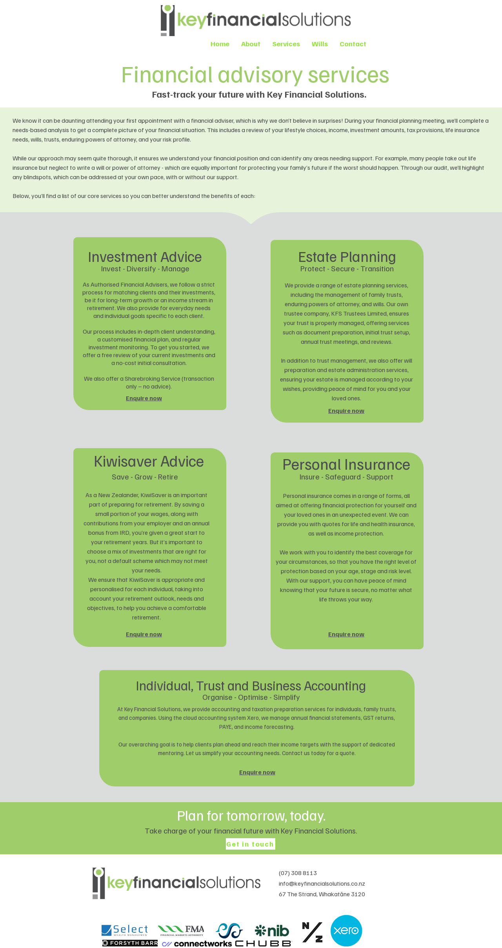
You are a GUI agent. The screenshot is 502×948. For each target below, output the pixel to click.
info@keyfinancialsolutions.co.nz (322, 883)
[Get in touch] (251, 844)
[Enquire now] (145, 398)
